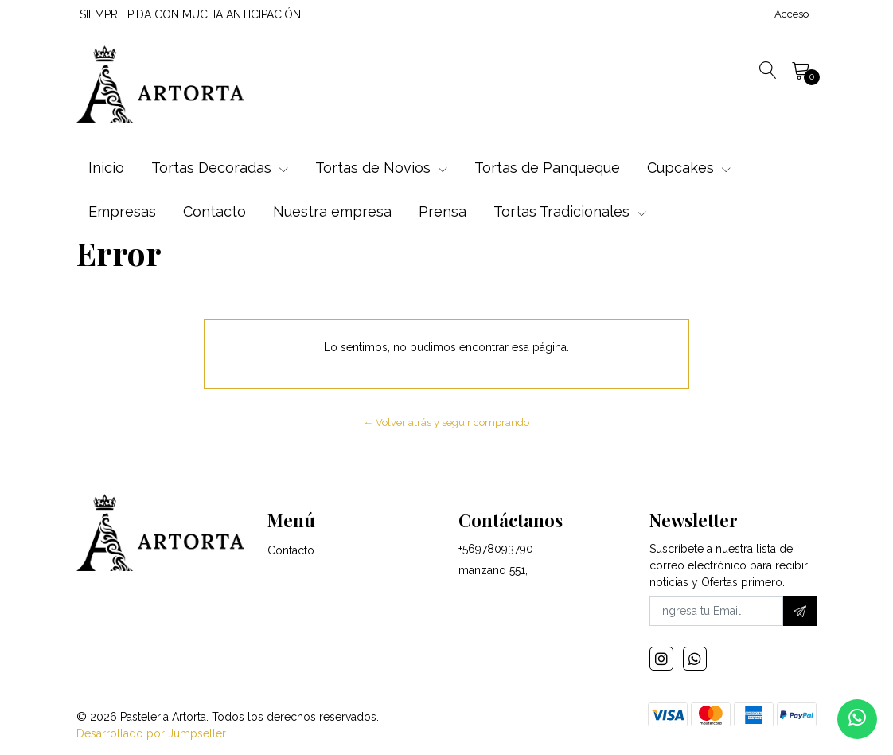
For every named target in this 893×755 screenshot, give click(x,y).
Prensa (442, 211)
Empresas (122, 211)
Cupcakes (689, 167)
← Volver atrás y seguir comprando (447, 422)
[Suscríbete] (800, 611)
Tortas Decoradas (219, 167)
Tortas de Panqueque (547, 167)
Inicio (106, 167)
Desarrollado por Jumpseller (150, 733)
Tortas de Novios (381, 167)
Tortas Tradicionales (569, 211)
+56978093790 (495, 548)
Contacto (214, 211)
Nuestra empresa (332, 211)
